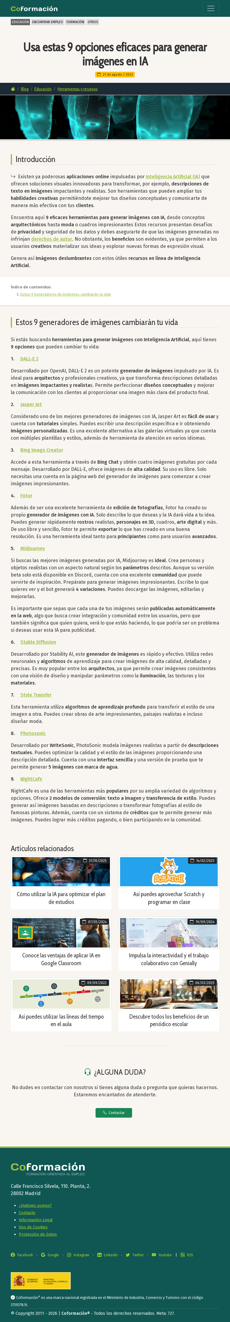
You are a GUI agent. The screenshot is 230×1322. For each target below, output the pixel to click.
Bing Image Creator (41, 450)
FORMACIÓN (75, 22)
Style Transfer (36, 695)
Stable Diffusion (38, 642)
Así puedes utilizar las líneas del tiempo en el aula (61, 1020)
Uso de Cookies (33, 1227)
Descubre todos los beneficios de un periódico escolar (169, 1020)
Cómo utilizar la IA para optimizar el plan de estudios (61, 897)
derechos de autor (51, 239)
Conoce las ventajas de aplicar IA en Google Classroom (61, 959)
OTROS (93, 22)
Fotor (26, 495)
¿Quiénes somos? (35, 1205)
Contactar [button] (114, 1113)
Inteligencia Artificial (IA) (173, 176)
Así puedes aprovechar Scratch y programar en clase (169, 897)
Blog (24, 89)
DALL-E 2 (29, 359)
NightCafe (31, 779)
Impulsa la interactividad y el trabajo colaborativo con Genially (169, 959)
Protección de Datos (38, 1234)
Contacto (27, 1212)
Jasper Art (31, 404)
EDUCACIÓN (20, 22)
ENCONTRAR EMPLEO (47, 22)
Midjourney (32, 548)
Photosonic (33, 733)
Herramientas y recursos (78, 89)
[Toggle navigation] (210, 8)
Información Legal (36, 1219)
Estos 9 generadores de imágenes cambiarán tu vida (65, 294)
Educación (43, 89)
